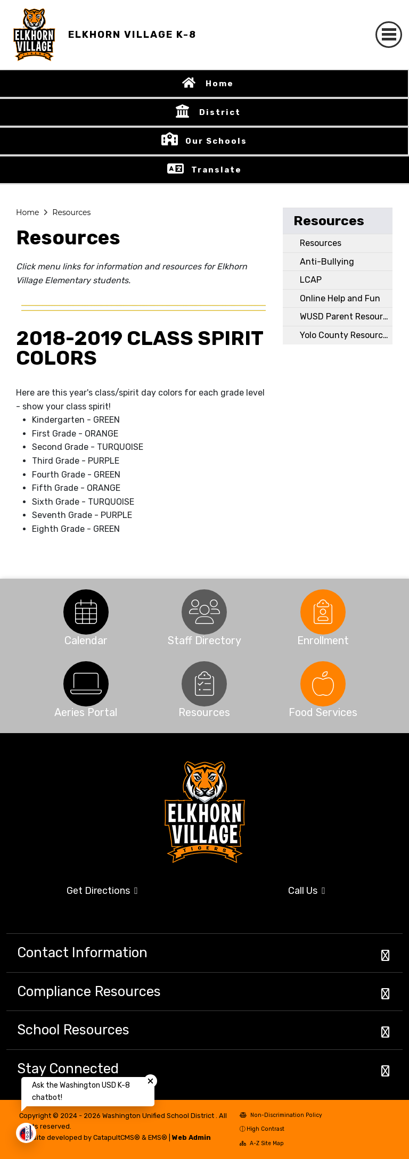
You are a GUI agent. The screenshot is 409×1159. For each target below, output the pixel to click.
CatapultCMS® (116, 1137)
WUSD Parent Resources (346, 316)
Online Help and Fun (340, 298)
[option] (86, 612)
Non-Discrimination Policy (281, 1115)
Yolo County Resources (346, 335)
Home (220, 83)
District (220, 112)
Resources (71, 212)
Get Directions (102, 891)
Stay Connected (68, 1068)
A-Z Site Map (262, 1143)
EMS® (157, 1137)
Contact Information (82, 952)
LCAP (311, 280)
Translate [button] (216, 170)
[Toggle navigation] (389, 35)
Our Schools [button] (216, 141)
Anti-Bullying (327, 262)
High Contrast (265, 1128)
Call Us (306, 891)
